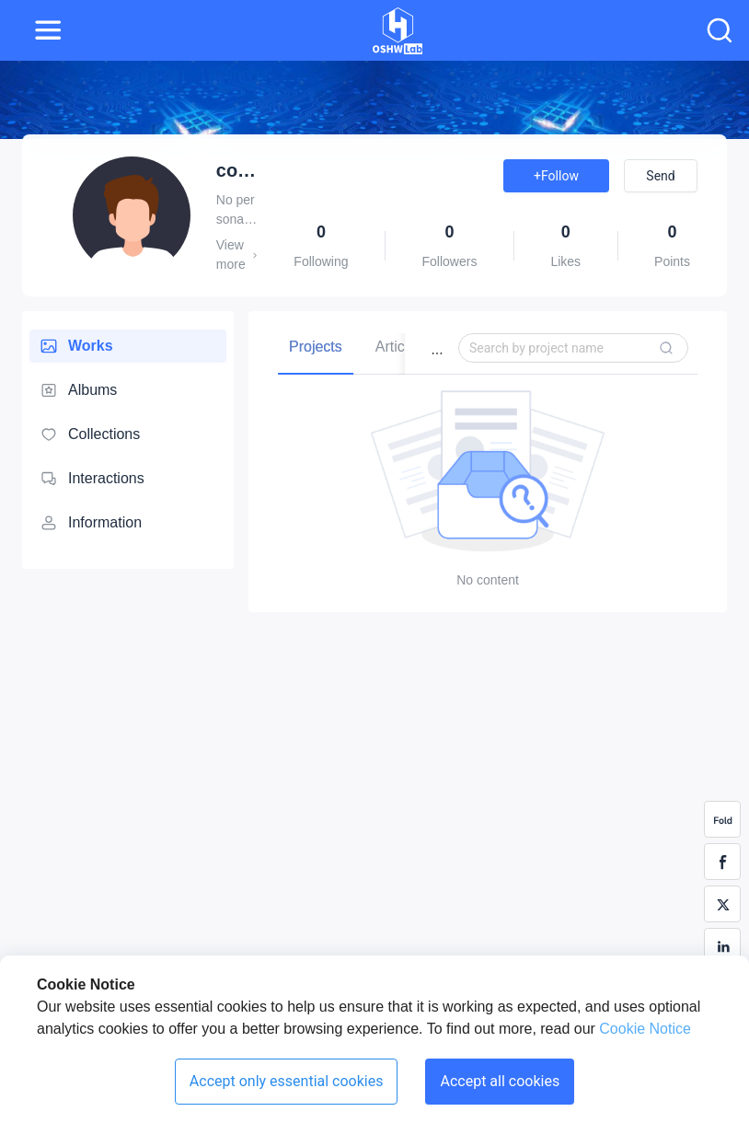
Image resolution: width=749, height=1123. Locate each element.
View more (237, 254)
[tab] (315, 346)
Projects (315, 346)
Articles (399, 346)
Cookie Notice (643, 1028)
